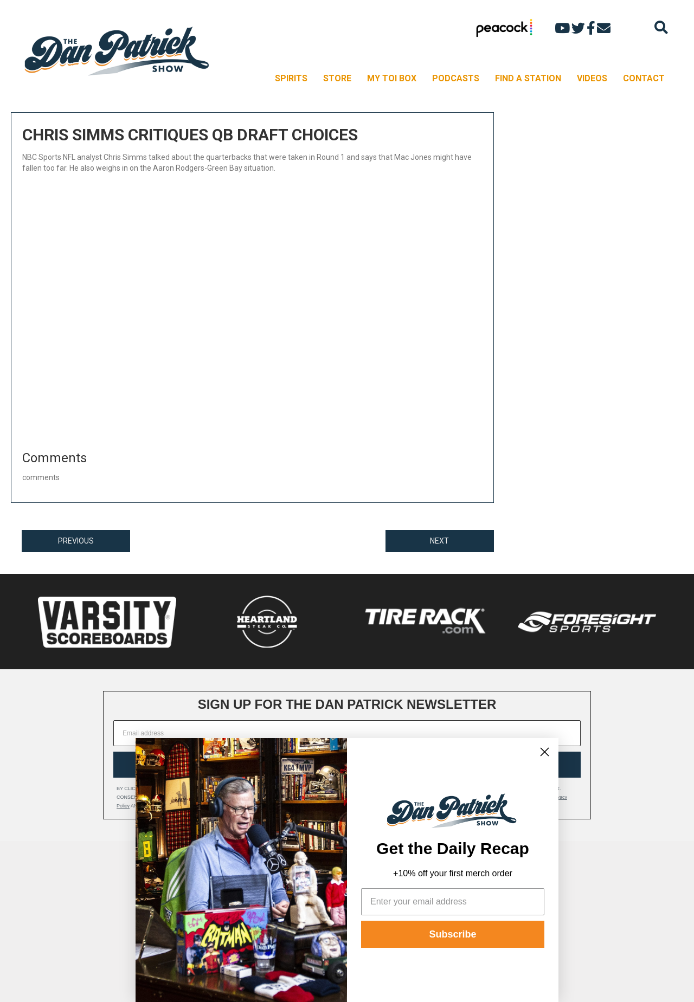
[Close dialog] (544, 751)
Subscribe (452, 934)
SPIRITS (291, 78)
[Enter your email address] (452, 901)
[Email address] (347, 733)
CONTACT (644, 78)
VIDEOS (592, 78)
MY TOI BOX (391, 78)
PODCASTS (455, 78)
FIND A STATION (528, 78)
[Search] (661, 27)
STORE (337, 78)
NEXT (439, 540)
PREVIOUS (76, 540)
